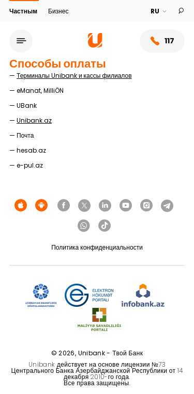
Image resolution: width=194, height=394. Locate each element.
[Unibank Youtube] (126, 206)
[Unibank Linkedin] (105, 206)
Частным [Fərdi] (24, 11)
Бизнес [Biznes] (58, 11)
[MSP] (99, 320)
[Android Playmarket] (41, 206)
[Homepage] (95, 45)
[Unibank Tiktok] (104, 226)
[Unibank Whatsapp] (84, 226)
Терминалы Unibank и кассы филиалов (74, 75)
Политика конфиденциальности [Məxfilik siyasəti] (97, 247)
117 (162, 41)
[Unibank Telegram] (167, 206)
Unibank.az (34, 120)
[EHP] (89, 296)
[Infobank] (143, 296)
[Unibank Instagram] (146, 206)
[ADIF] (40, 296)
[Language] (159, 11)
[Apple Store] (20, 206)
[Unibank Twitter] (84, 206)
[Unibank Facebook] (63, 206)
